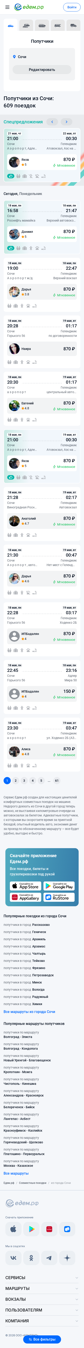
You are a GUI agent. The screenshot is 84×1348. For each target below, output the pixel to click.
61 (57, 780)
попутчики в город (27, 924)
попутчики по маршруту (21, 1035)
